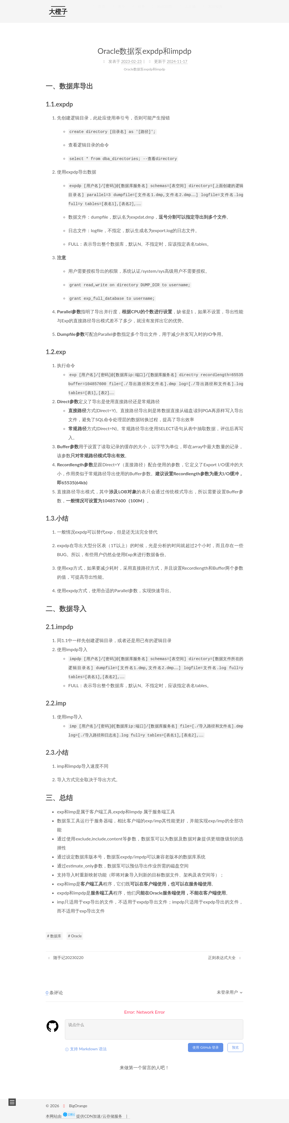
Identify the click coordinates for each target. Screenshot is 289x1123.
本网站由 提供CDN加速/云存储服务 (84, 1116)
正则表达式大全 (225, 957)
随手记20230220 (65, 957)
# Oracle (75, 936)
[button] (12, 1102)
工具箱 (187, 12)
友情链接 (212, 12)
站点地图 (161, 12)
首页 (98, 12)
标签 (138, 12)
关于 (118, 12)
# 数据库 (54, 936)
